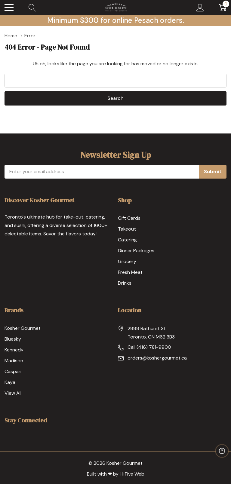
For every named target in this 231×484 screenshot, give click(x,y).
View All (13, 393)
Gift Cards (129, 218)
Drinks (124, 283)
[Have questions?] (222, 451)
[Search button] (32, 7)
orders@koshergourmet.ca (157, 358)
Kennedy (14, 350)
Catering (127, 240)
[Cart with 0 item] (222, 7)
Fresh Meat (130, 272)
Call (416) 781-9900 (149, 347)
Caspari (13, 371)
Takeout (127, 229)
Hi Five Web (132, 474)
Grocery (127, 261)
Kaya (10, 382)
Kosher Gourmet (23, 328)
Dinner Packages (136, 250)
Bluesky (13, 339)
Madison (14, 360)
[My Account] (200, 7)
